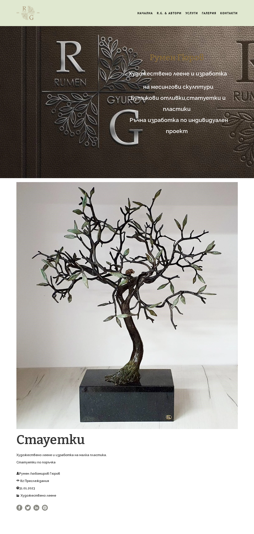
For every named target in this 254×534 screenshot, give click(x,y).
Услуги (191, 13)
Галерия (209, 13)
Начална (145, 13)
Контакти (229, 13)
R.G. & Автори (169, 13)
